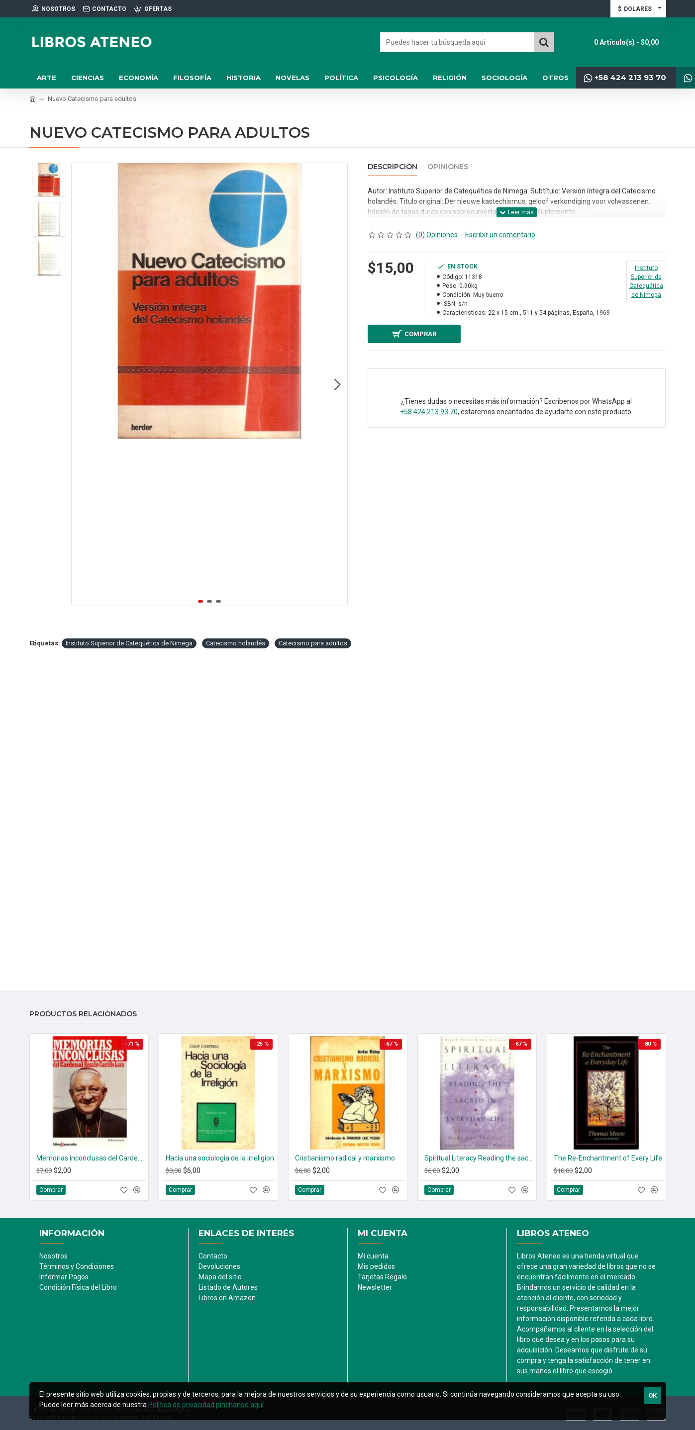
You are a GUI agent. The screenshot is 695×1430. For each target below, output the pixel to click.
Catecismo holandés (235, 643)
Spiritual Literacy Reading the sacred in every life (479, 1158)
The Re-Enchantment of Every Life (608, 1158)
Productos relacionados (83, 1014)
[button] (337, 384)
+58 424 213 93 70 (429, 416)
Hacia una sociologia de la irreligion (220, 1158)
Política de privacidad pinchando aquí (206, 1405)
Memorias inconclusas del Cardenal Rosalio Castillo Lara (91, 1158)
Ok (652, 1395)
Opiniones (447, 167)
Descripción (392, 167)
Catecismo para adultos (313, 643)
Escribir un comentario (500, 235)
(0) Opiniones (437, 235)
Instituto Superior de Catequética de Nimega (129, 643)
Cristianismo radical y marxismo (345, 1158)
